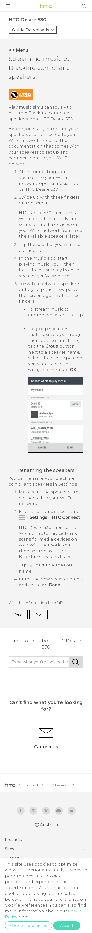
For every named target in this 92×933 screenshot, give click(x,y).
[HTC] (46, 6)
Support (31, 785)
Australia (49, 824)
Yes (18, 614)
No (38, 614)
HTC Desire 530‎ (60, 785)
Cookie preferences (28, 925)
